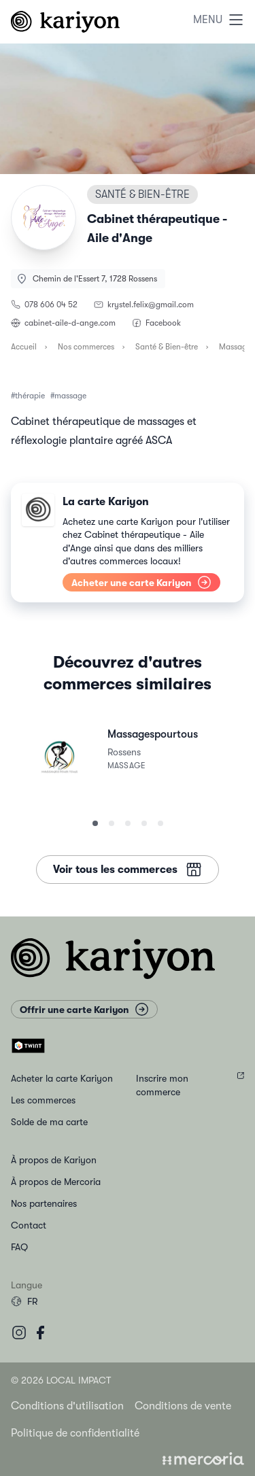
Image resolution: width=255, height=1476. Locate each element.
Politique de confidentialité (75, 1433)
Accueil (24, 346)
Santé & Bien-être (166, 346)
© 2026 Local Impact (61, 1380)
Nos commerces (86, 346)
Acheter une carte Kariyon (141, 582)
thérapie (30, 395)
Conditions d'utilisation (67, 1406)
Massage (235, 346)
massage (70, 395)
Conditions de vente (183, 1406)
